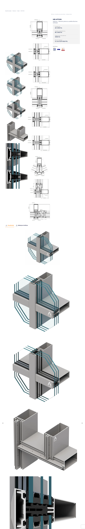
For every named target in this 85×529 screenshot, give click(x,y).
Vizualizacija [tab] (10, 225)
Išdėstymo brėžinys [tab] (22, 225)
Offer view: (53, 14)
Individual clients (69, 14)
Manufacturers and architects (60, 14)
